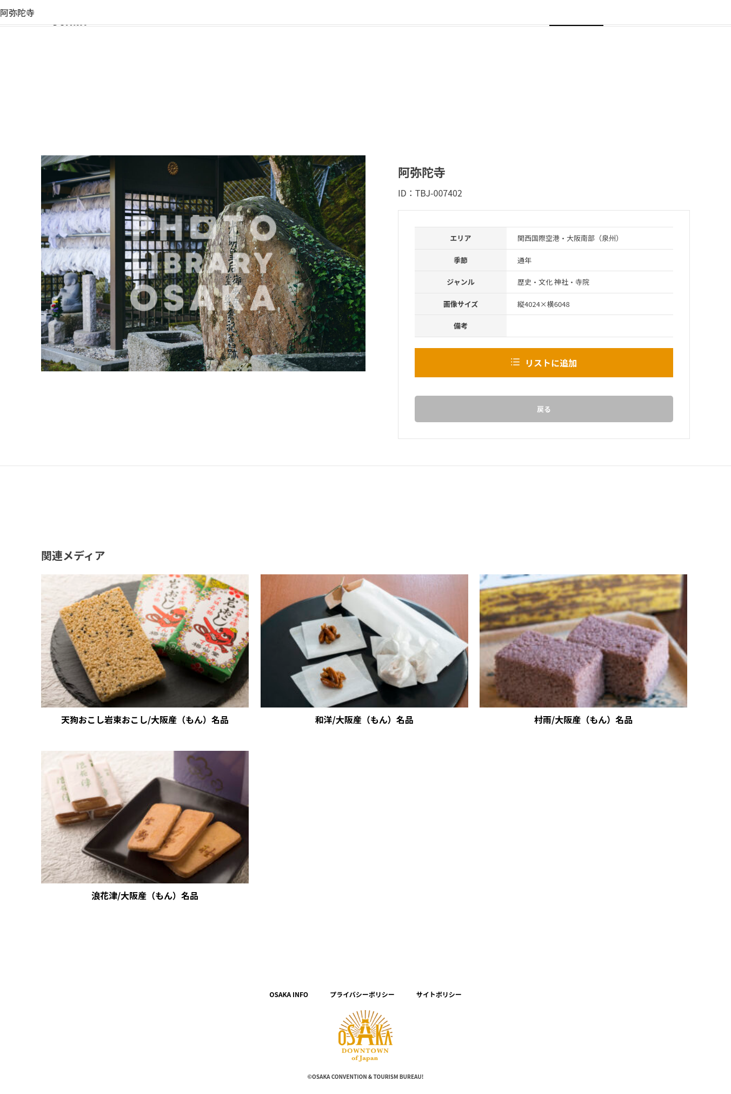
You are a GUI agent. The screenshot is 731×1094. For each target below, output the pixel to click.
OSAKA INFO (288, 994)
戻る (544, 409)
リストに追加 (551, 362)
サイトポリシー (439, 994)
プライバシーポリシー (362, 994)
